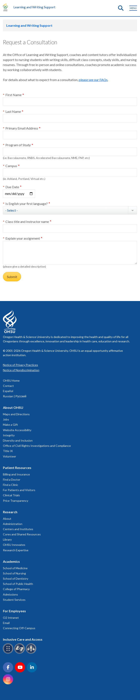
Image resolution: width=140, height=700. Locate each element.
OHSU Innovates (14, 544)
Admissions (10, 594)
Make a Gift (10, 424)
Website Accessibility (17, 430)
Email (6, 623)
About (7, 518)
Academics (11, 561)
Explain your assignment (22, 238)
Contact (8, 385)
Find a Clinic (10, 485)
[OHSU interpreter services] (31, 653)
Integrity (9, 435)
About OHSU (13, 407)
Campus (11, 166)
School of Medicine (15, 568)
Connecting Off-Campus (19, 628)
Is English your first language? (26, 204)
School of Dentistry (15, 578)
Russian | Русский (14, 396)
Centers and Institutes (18, 529)
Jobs (6, 419)
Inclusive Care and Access (22, 639)
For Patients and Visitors (19, 490)
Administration (12, 524)
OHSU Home (11, 380)
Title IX (8, 451)
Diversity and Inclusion (18, 440)
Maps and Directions (16, 414)
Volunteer (9, 456)
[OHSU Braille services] (8, 653)
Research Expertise (15, 550)
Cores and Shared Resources (22, 534)
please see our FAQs (93, 80)
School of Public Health (18, 584)
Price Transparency (15, 500)
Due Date (12, 187)
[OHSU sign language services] (20, 653)
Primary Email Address (21, 128)
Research (10, 512)
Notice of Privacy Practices (20, 365)
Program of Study (18, 145)
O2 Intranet (11, 617)
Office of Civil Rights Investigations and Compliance (37, 445)
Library (7, 539)
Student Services (14, 599)
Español (8, 391)
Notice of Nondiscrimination (21, 370)
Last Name (13, 111)
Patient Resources (17, 468)
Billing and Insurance (16, 474)
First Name (13, 95)
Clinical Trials (11, 495)
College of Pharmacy (16, 589)
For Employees (14, 611)
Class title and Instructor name (27, 222)
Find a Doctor (11, 479)
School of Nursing (14, 573)
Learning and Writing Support (34, 7)
